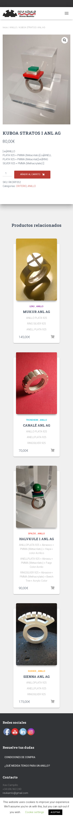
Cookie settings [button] (34, 812)
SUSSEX (32, 671)
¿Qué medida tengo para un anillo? (27, 765)
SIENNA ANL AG (36, 676)
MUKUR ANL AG (36, 312)
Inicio (5, 27)
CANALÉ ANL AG (36, 425)
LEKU (32, 306)
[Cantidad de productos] (7, 173)
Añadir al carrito (30, 174)
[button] (64, 40)
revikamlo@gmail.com (15, 793)
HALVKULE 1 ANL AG (36, 539)
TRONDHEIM (32, 420)
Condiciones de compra (19, 757)
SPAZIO (32, 533)
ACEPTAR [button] (55, 812)
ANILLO (13, 27)
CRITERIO (21, 186)
